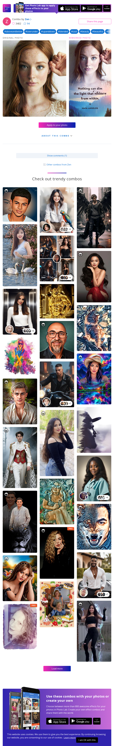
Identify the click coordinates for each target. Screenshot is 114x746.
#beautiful (97, 31)
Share (95, 21)
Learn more (70, 737)
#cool (74, 31)
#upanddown (48, 31)
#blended (63, 31)
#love (109, 31)
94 (27, 23)
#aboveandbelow (13, 31)
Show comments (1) (57, 155)
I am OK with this (87, 740)
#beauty (84, 31)
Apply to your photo (57, 125)
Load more (57, 668)
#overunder (31, 31)
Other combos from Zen (57, 164)
